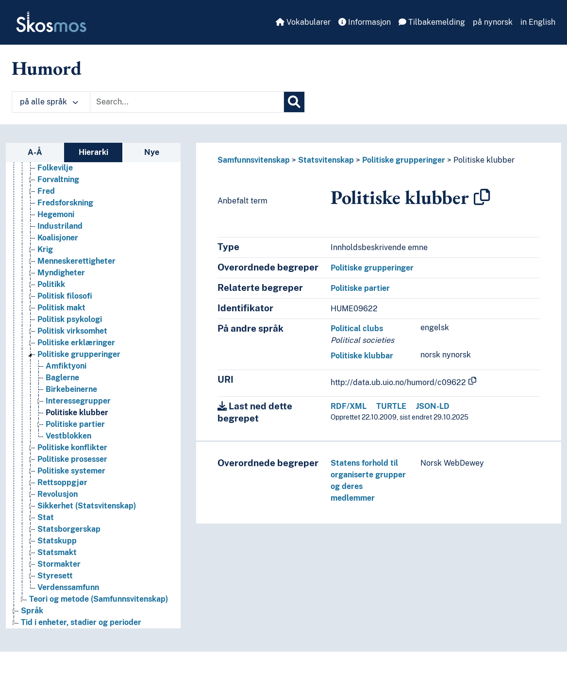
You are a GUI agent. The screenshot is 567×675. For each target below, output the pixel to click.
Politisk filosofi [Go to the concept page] (64, 296)
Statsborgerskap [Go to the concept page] (68, 529)
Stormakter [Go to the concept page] (59, 564)
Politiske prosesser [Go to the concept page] (72, 459)
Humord (47, 68)
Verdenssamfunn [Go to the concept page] (68, 587)
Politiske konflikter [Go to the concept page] (72, 447)
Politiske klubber (484, 160)
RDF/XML (349, 406)
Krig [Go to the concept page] (45, 249)
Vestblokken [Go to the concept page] (68, 435)
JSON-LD (433, 406)
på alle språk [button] (49, 101)
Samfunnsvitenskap (253, 160)
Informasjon (364, 22)
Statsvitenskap (326, 160)
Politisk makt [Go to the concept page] (61, 307)
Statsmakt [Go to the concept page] (57, 552)
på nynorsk (493, 22)
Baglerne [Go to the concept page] (62, 377)
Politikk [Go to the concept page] (51, 284)
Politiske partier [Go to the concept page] (75, 424)
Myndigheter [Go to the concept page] (61, 272)
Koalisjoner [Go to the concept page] (57, 237)
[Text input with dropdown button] (187, 102)
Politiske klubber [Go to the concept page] (77, 412)
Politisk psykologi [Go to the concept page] (69, 319)
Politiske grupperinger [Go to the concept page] (78, 354)
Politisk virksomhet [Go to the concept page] (72, 331)
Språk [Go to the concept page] (32, 610)
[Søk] (294, 102)
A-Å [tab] (35, 152)
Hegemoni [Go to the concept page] (55, 214)
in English (537, 22)
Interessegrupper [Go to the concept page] (78, 400)
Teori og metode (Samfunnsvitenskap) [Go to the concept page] (98, 599)
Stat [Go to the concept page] (45, 517)
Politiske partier (360, 288)
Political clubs (357, 328)
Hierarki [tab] (93, 152)
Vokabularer (303, 22)
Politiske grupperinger (403, 160)
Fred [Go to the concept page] (46, 191)
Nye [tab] (151, 152)
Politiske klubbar (362, 355)
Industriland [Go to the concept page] (60, 226)
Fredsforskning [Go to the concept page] (65, 202)
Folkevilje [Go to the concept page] (55, 167)
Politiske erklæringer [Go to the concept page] (76, 342)
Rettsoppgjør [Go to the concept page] (62, 482)
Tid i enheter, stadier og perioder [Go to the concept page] (81, 622)
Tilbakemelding (432, 22)
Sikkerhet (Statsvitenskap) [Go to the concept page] (86, 505)
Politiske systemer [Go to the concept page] (71, 470)
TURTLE (391, 406)
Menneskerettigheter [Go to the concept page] (76, 261)
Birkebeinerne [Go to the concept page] (71, 389)
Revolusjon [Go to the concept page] (57, 494)
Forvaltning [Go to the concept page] (58, 179)
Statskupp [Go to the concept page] (57, 540)
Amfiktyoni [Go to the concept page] (66, 366)
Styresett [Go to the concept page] (55, 575)
